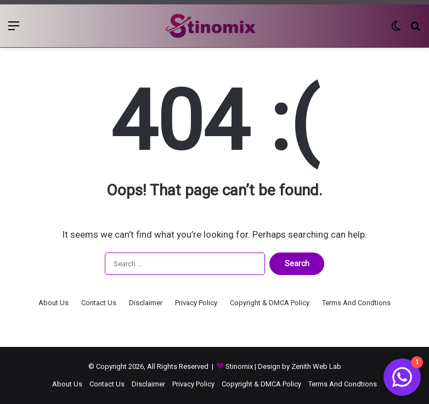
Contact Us (98, 303)
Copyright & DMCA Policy (269, 303)
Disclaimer (145, 303)
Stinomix (240, 366)
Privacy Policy (196, 303)
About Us (53, 303)
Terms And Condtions (356, 303)
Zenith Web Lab (316, 366)
